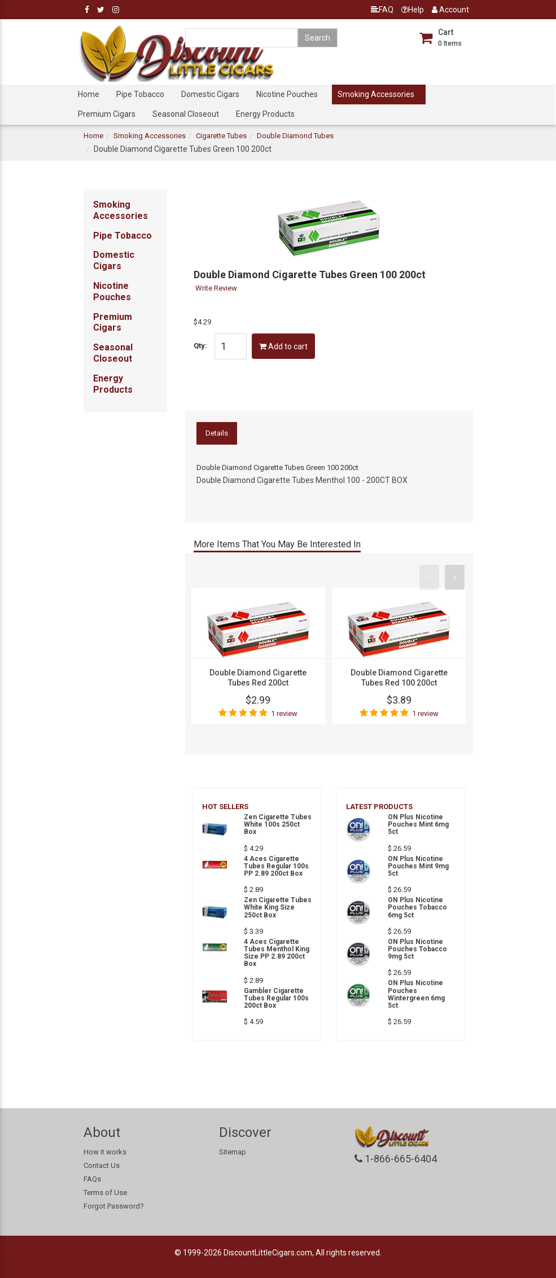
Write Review (216, 288)
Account (450, 9)
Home (88, 94)
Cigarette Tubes (221, 135)
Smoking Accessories (376, 94)
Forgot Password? (114, 1206)
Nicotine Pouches (287, 94)
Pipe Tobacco (140, 94)
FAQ (382, 9)
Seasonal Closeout (185, 113)
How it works (105, 1152)
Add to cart (283, 346)
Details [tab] (216, 433)
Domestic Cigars (210, 94)
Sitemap (232, 1152)
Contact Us (102, 1165)
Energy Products (265, 113)
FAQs (92, 1179)
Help (412, 9)
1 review (284, 713)
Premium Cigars (106, 113)
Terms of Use (105, 1192)
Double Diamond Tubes (295, 135)
